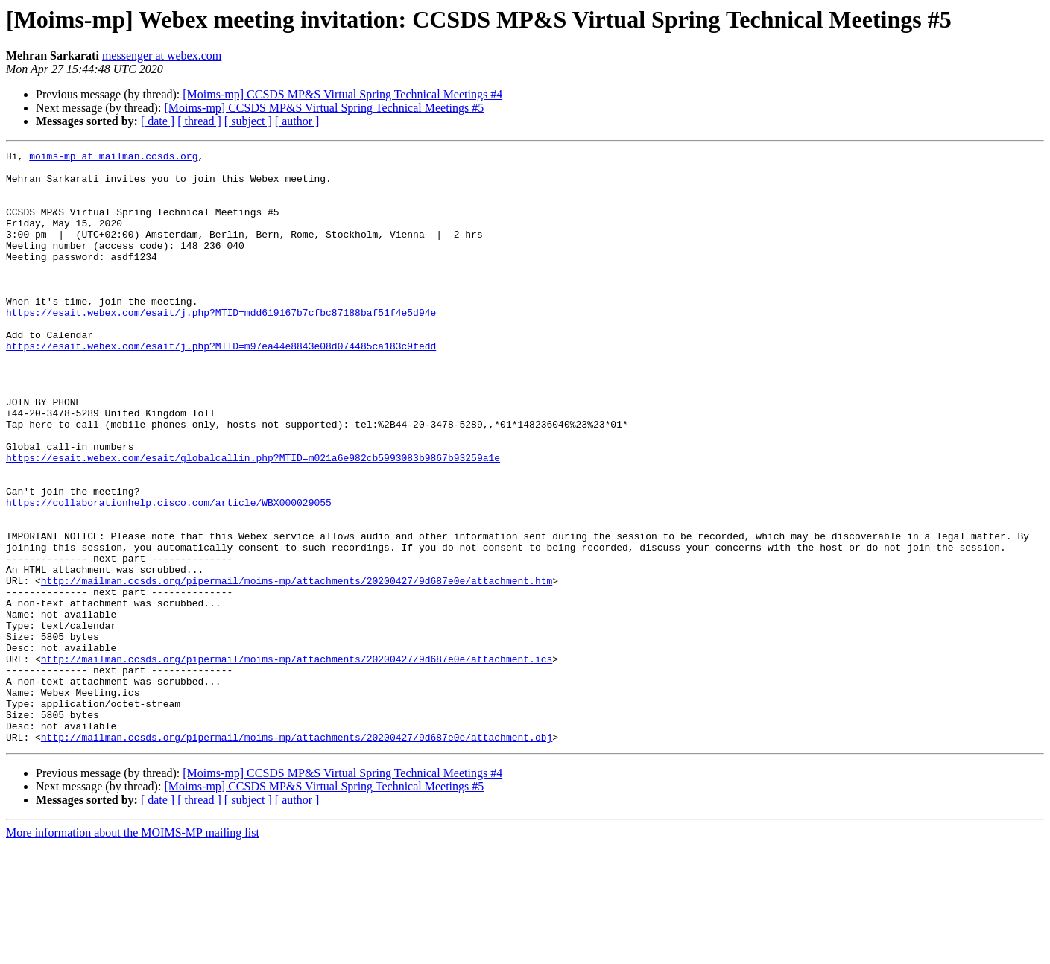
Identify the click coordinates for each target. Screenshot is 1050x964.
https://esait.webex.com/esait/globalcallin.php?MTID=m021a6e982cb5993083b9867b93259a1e (253, 520)
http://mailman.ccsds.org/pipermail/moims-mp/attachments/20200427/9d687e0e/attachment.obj (296, 855)
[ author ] (297, 121)
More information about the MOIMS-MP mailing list (132, 951)
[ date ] (157, 121)
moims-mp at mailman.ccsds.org (113, 158)
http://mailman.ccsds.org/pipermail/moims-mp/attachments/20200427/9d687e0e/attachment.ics (296, 761)
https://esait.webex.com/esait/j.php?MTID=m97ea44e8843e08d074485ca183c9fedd (221, 386)
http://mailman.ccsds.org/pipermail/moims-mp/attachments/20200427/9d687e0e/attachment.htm (296, 667)
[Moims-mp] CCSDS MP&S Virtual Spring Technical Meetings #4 (342, 94)
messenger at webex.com (161, 55)
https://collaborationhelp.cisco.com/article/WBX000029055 (169, 573)
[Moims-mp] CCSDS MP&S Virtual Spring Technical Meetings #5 (324, 107)
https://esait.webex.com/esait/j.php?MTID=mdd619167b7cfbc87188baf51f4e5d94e (221, 345)
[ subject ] (248, 121)
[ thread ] (199, 121)
